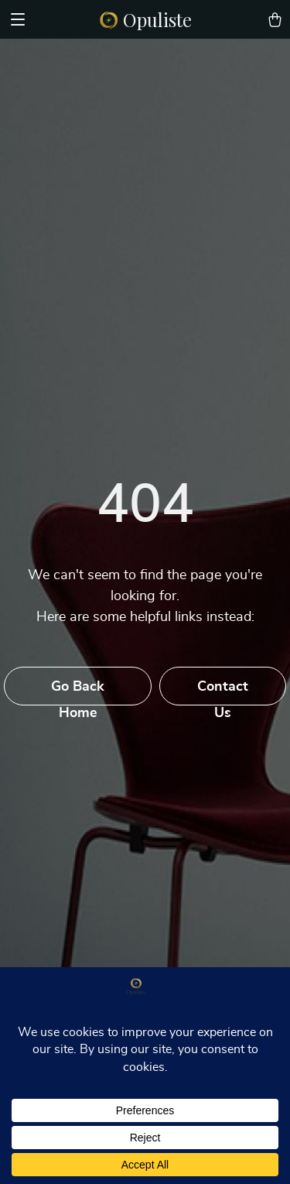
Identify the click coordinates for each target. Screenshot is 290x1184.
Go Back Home (77, 692)
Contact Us (222, 692)
